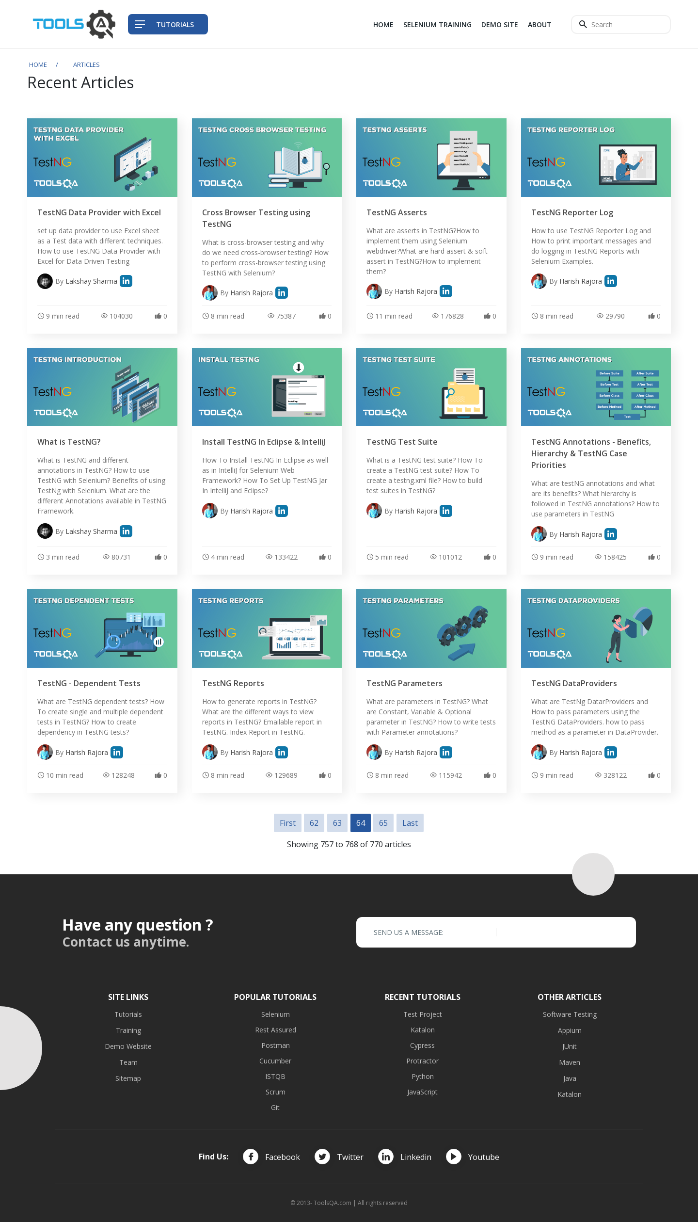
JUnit (569, 1046)
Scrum (276, 1091)
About (540, 24)
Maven (569, 1062)
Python (423, 1076)
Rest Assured (275, 1029)
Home (383, 24)
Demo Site (499, 24)
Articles (86, 64)
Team (128, 1062)
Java (569, 1078)
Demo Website (128, 1046)
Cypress (422, 1045)
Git (275, 1107)
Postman (275, 1045)
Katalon (423, 1029)
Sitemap (128, 1078)
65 (383, 823)
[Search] (621, 24)
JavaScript (422, 1091)
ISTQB (275, 1076)
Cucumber (275, 1060)
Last (410, 823)
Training (128, 1030)
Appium (570, 1030)
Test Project (422, 1014)
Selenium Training (437, 24)
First (288, 823)
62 (314, 823)
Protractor (422, 1060)
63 (337, 823)
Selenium (275, 1014)
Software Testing (570, 1014)
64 (360, 823)
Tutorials (128, 1014)
